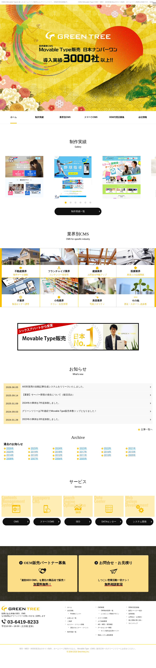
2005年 (83, 458)
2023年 (83, 447)
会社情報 (71, 611)
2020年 (10, 451)
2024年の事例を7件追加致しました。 (42, 403)
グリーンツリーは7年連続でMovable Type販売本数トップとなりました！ (60, 411)
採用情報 (132, 615)
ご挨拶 (70, 624)
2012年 (59, 454)
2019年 (34, 451)
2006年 (59, 458)
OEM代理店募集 (135, 607)
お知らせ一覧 (72, 620)
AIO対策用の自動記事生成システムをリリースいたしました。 (54, 386)
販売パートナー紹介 (137, 611)
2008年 (10, 458)
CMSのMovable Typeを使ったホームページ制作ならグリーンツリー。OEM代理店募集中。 (35, 2)
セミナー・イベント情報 (77, 628)
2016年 (107, 451)
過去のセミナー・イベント (80, 633)
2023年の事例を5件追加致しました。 (42, 419)
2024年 (59, 447)
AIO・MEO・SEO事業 (107, 631)
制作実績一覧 (78, 211)
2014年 (10, 454)
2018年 (59, 451)
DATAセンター (109, 521)
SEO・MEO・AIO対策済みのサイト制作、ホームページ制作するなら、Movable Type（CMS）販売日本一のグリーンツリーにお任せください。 (78, 661)
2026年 (10, 447)
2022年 (107, 447)
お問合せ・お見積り (137, 619)
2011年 (83, 454)
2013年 (34, 454)
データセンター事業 (106, 635)
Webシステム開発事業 (107, 646)
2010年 (107, 454)
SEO (78, 521)
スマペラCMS (47, 521)
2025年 (34, 447)
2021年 (132, 447)
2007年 (34, 458)
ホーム (70, 607)
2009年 (132, 454)
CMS (16, 521)
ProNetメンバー (76, 615)
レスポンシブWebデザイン (111, 616)
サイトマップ (134, 627)
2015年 (132, 451)
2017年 (83, 451)
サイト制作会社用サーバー (110, 639)
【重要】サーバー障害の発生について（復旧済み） (49, 395)
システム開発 (140, 521)
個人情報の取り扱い (137, 623)
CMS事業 (101, 607)
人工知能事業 (103, 627)
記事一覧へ (147, 429)
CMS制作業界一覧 (108, 611)
